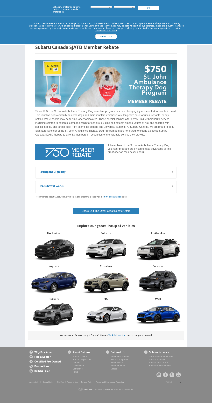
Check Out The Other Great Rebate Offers (106, 211)
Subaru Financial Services (161, 356)
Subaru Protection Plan (160, 365)
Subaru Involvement (120, 356)
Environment (78, 365)
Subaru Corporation (82, 359)
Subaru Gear (117, 362)
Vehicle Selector (116, 335)
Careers (76, 362)
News (75, 372)
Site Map (60, 382)
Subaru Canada (80, 356)
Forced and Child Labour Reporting (110, 382)
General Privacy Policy (106, 30)
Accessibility (34, 382)
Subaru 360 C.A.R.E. (159, 362)
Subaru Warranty (157, 359)
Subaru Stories (118, 365)
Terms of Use (72, 382)
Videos (114, 369)
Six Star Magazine (119, 359)
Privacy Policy (86, 382)
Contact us (78, 369)
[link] (113, 197)
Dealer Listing (47, 382)
